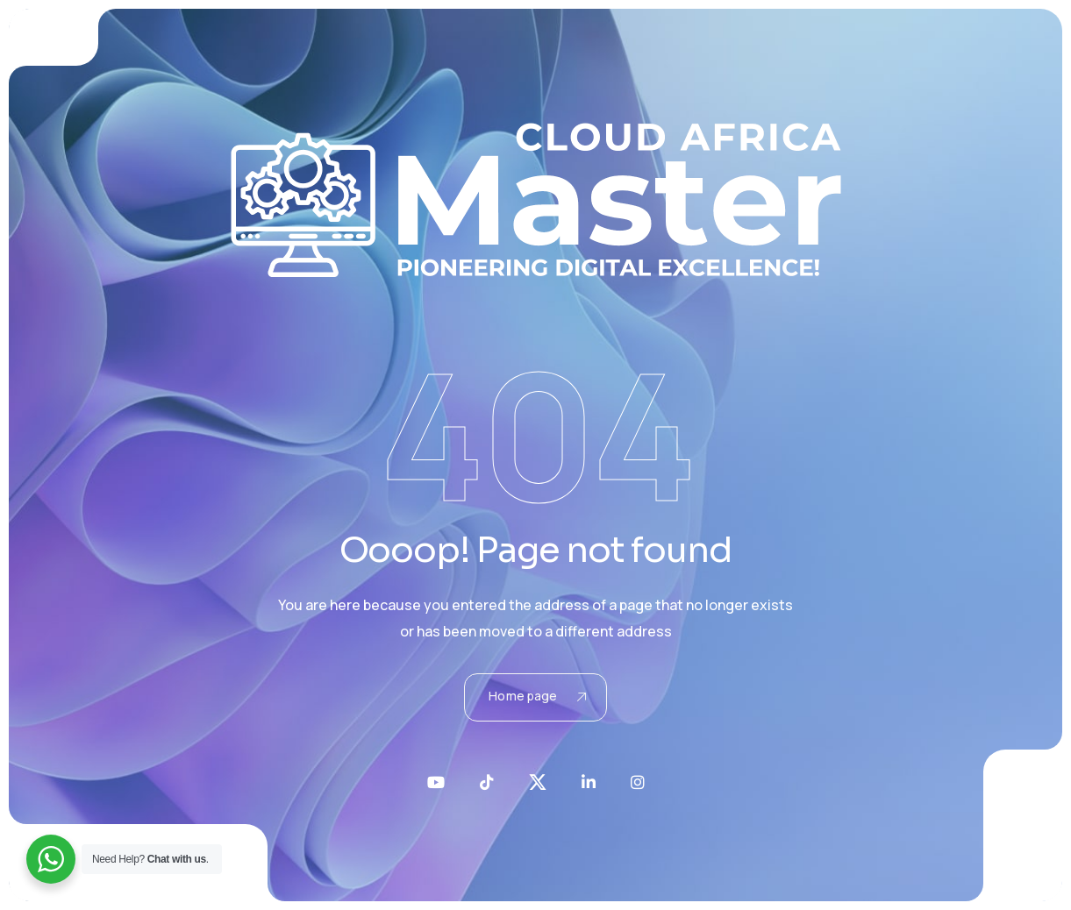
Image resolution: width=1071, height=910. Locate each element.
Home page (537, 695)
